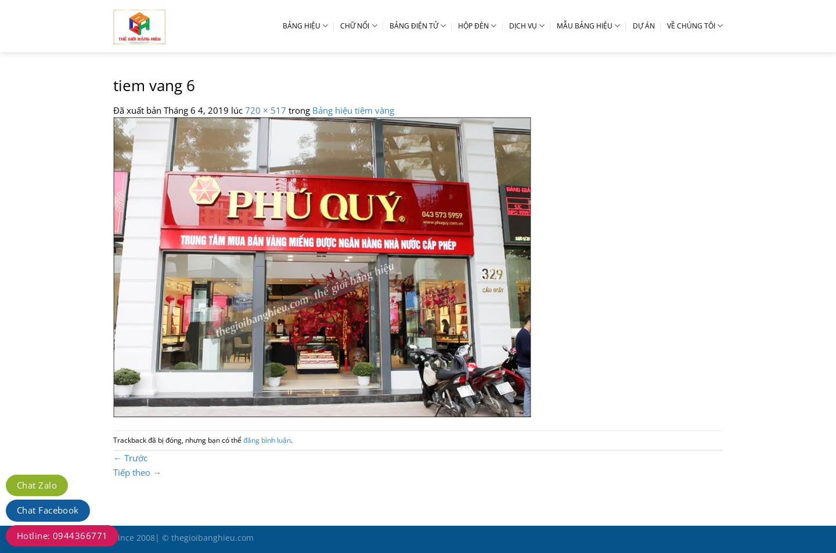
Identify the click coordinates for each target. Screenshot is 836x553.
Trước (130, 458)
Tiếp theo (137, 472)
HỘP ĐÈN (477, 25)
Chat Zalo (37, 485)
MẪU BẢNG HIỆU (588, 25)
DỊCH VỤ (527, 25)
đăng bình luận (267, 440)
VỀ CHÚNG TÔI (695, 25)
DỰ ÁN (644, 26)
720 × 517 (265, 110)
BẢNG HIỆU (305, 25)
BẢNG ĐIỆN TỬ (418, 25)
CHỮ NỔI (358, 25)
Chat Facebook (48, 510)
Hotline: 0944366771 (62, 535)
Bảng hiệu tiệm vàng (353, 110)
